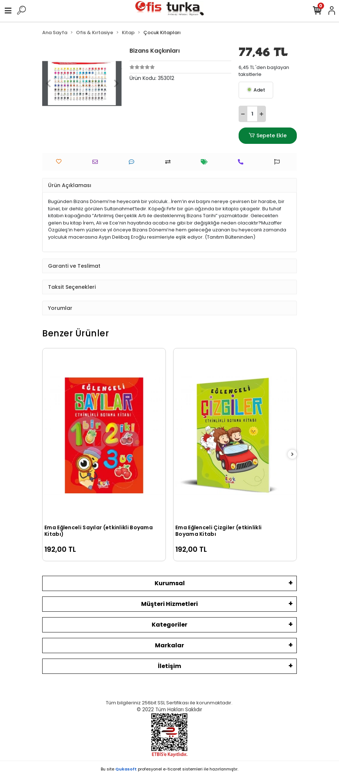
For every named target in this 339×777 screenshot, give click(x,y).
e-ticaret (172, 769)
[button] (48, 84)
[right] (292, 454)
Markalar (169, 645)
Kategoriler (169, 624)
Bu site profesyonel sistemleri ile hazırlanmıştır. (169, 769)
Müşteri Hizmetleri (169, 604)
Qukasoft (126, 769)
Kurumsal (170, 583)
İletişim (169, 666)
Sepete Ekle (268, 135)
